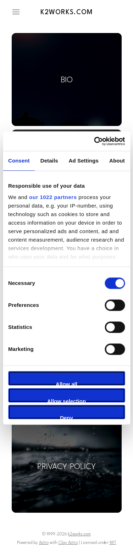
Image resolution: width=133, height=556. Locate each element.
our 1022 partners (53, 197)
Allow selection (66, 400)
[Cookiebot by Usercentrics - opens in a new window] (95, 141)
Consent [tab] (19, 161)
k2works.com (66, 12)
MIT (113, 543)
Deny (66, 417)
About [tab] (117, 161)
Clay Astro (68, 543)
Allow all (66, 383)
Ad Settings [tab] (84, 161)
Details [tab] (49, 161)
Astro (44, 543)
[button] (16, 12)
